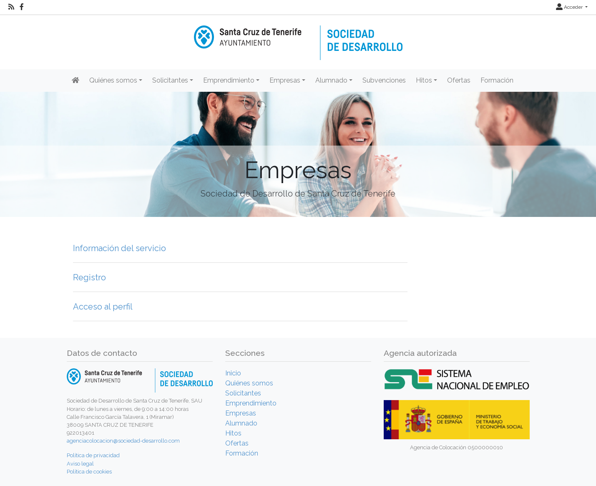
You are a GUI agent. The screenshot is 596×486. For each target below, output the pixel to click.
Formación (496, 80)
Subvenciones (384, 80)
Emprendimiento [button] (228, 80)
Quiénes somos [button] (113, 80)
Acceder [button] (570, 7)
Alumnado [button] (331, 80)
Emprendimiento (251, 403)
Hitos (233, 433)
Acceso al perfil (103, 307)
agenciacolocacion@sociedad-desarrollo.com (123, 441)
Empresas (240, 413)
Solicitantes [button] (170, 80)
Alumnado (241, 423)
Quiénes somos (249, 383)
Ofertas (458, 80)
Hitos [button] (424, 80)
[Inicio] (298, 37)
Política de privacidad (93, 455)
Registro (89, 277)
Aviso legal (80, 464)
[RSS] (11, 7)
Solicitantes (243, 393)
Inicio (233, 373)
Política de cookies (89, 471)
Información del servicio (119, 248)
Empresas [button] (284, 80)
